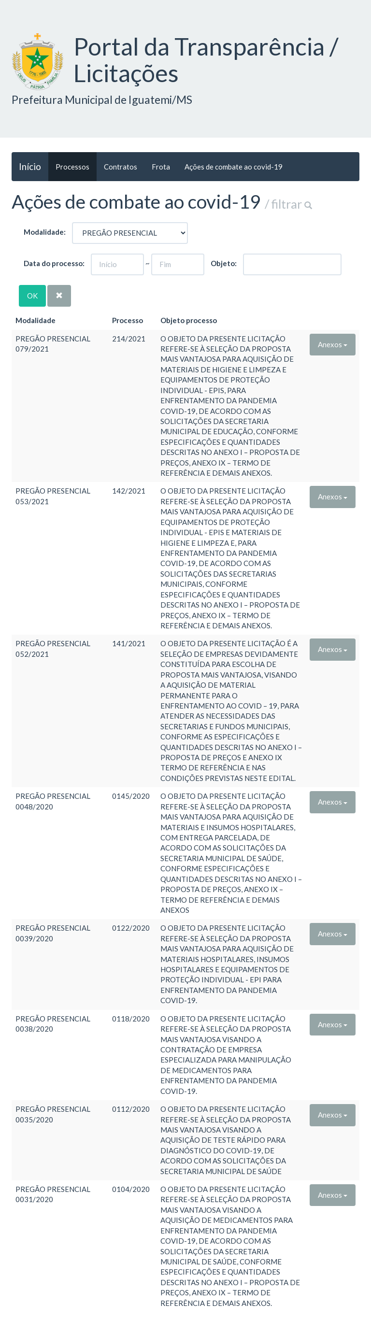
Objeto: (224, 263)
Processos (72, 166)
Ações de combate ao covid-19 (234, 166)
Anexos (332, 344)
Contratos (120, 166)
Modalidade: (45, 231)
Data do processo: (54, 263)
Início (30, 166)
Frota (161, 166)
